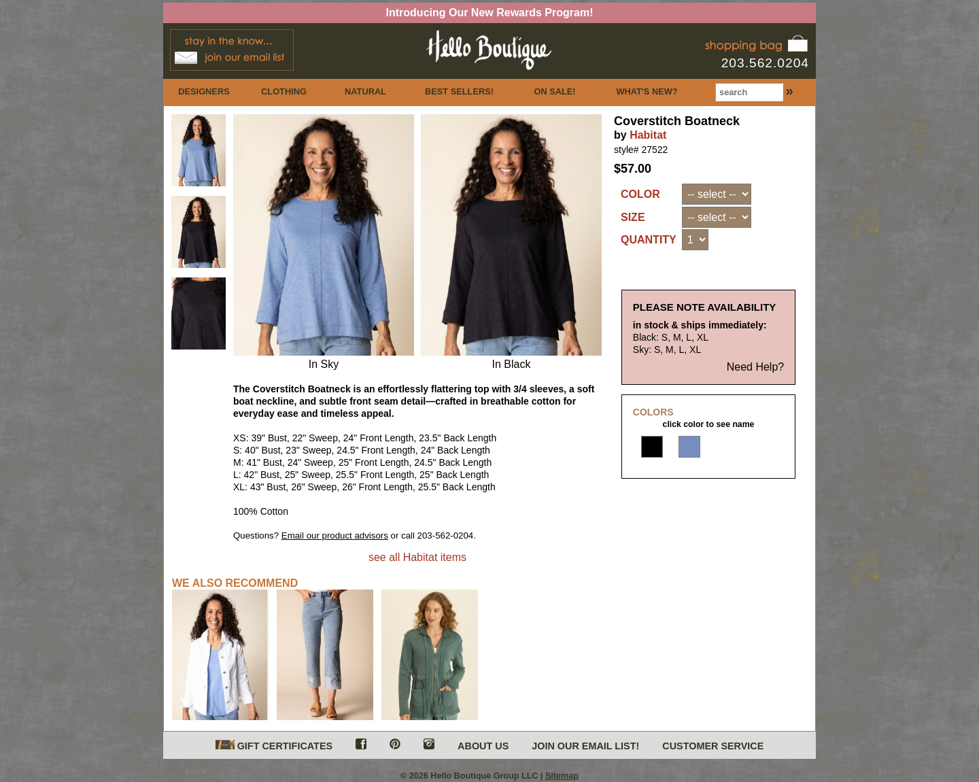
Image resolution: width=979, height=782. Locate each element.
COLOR (640, 194)
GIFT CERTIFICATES (274, 745)
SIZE (633, 217)
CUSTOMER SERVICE (712, 746)
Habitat (648, 135)
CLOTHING (284, 91)
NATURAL (365, 91)
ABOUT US (483, 746)
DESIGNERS (203, 91)
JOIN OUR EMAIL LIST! (585, 746)
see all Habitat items (417, 557)
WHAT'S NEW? (646, 91)
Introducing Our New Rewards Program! (490, 12)
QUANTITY (648, 239)
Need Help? (756, 378)
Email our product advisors (334, 535)
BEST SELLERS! (459, 91)
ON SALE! (554, 91)
